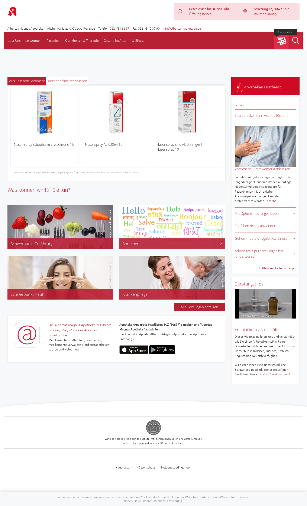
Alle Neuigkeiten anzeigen (278, 268)
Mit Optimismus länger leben (257, 213)
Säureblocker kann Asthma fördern (261, 115)
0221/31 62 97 (119, 28)
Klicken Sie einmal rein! (275, 374)
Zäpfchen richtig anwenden (255, 225)
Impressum (125, 467)
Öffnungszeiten (200, 14)
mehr (272, 201)
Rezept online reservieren (67, 81)
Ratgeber (53, 40)
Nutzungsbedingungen (176, 467)
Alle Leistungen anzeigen (199, 307)
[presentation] (13, 129)
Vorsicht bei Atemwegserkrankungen (262, 169)
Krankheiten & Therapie (82, 40)
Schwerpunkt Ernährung (32, 243)
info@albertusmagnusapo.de (182, 28)
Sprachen (172, 243)
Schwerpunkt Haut (27, 294)
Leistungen (33, 40)
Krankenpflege (135, 294)
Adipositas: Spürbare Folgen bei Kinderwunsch (259, 254)
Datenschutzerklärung (167, 501)
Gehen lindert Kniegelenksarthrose (261, 238)
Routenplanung (265, 14)
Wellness (138, 40)
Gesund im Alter (115, 40)
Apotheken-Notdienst (258, 86)
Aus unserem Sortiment (27, 81)
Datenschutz (146, 467)
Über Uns (13, 40)
